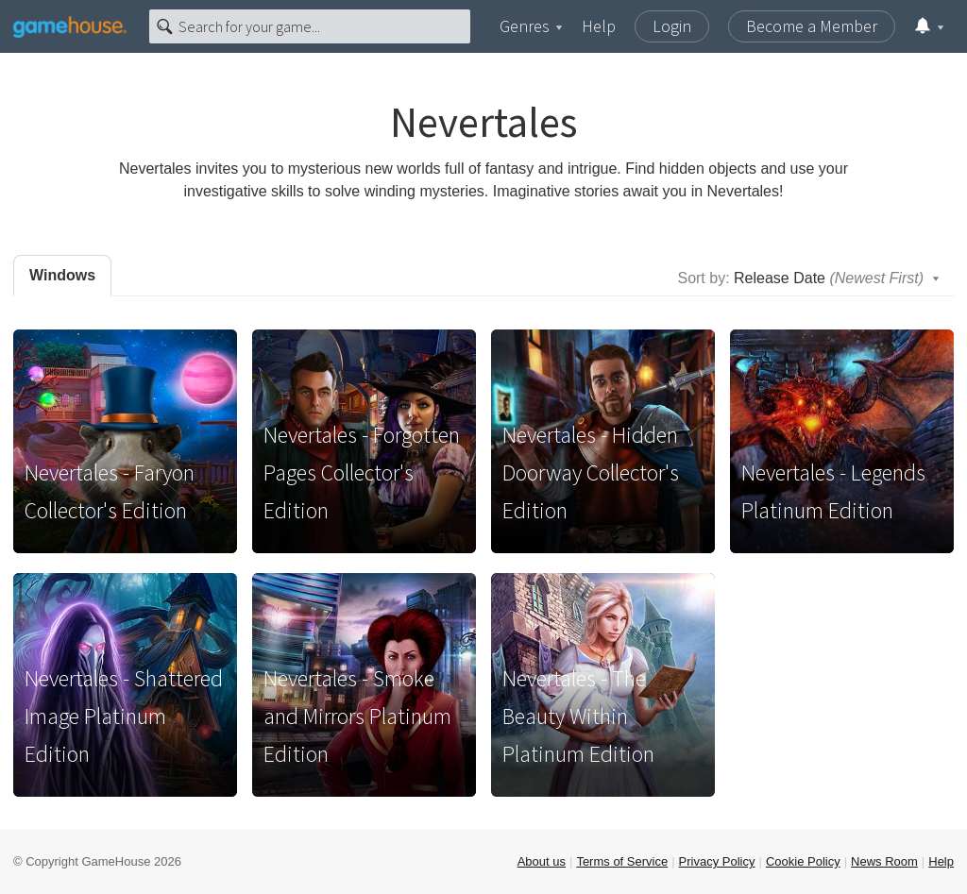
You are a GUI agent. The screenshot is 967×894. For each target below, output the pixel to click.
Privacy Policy (717, 861)
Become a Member (811, 26)
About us (541, 861)
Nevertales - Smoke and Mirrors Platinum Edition (357, 716)
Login (672, 26)
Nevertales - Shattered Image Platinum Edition (124, 716)
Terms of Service (622, 861)
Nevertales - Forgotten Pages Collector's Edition (361, 472)
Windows (62, 275)
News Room (884, 861)
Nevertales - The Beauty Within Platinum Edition (578, 716)
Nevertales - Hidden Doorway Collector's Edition (590, 472)
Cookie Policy (803, 861)
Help (599, 26)
